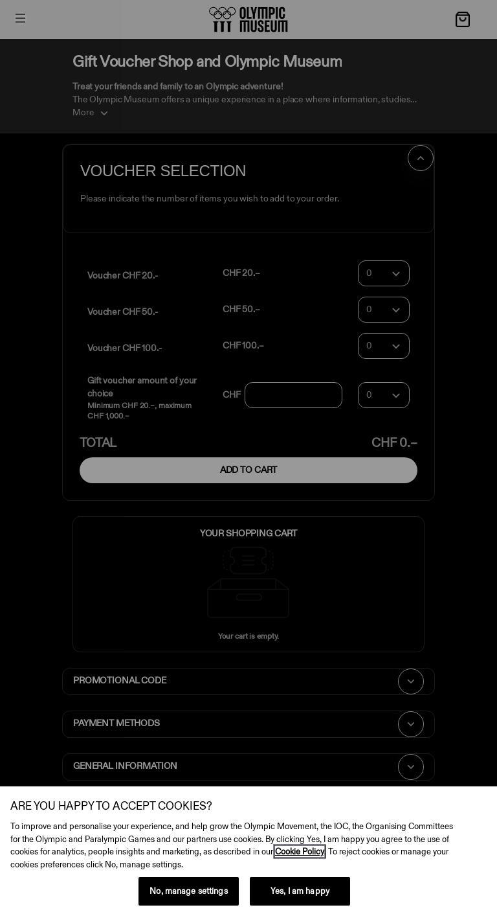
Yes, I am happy (300, 891)
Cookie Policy (299, 851)
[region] (248, 850)
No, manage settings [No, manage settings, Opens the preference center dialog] (188, 891)
